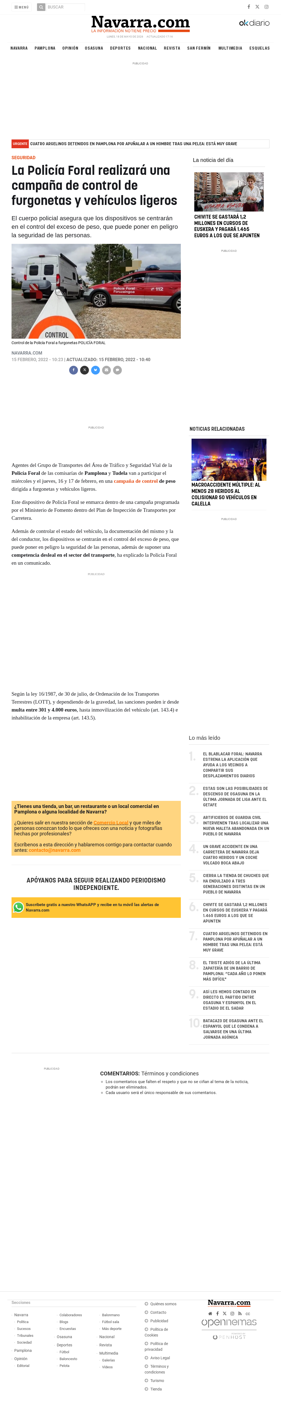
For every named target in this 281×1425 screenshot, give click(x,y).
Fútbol (64, 1352)
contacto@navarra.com (55, 850)
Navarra (19, 47)
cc (248, 1313)
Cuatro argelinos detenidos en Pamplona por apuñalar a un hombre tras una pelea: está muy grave (133, 144)
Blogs (64, 1322)
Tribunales (25, 1335)
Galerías (108, 1360)
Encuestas (68, 1329)
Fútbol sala (110, 1322)
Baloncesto (68, 1359)
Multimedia (230, 47)
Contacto (158, 1312)
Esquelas (259, 47)
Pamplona (45, 47)
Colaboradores (71, 1315)
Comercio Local (111, 823)
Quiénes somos (163, 1304)
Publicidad (159, 1321)
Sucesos (24, 1329)
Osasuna (94, 47)
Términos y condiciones (170, 1073)
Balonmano (111, 1315)
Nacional (147, 47)
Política (23, 1322)
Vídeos (107, 1367)
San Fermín (199, 47)
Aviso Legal (160, 1358)
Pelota (64, 1366)
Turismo (157, 1380)
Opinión (70, 47)
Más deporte (112, 1329)
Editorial (23, 1366)
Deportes (120, 47)
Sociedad (24, 1342)
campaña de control (136, 481)
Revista (172, 47)
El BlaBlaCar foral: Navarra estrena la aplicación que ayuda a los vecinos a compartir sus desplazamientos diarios (232, 765)
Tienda (156, 1389)
